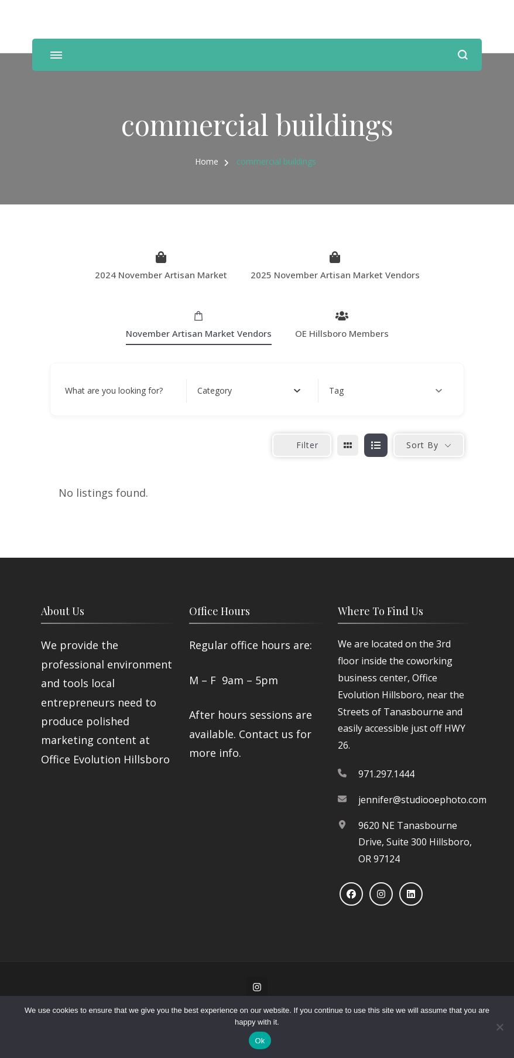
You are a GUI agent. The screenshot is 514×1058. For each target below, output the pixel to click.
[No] (499, 1027)
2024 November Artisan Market (161, 266)
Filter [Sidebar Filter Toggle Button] (301, 444)
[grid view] (347, 445)
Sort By (422, 444)
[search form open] (463, 55)
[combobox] (249, 390)
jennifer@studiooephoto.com (422, 799)
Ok (260, 1040)
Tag (385, 390)
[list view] (376, 445)
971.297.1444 (386, 773)
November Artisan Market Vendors (199, 324)
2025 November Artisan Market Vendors (335, 266)
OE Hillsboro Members (342, 324)
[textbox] (214, 391)
